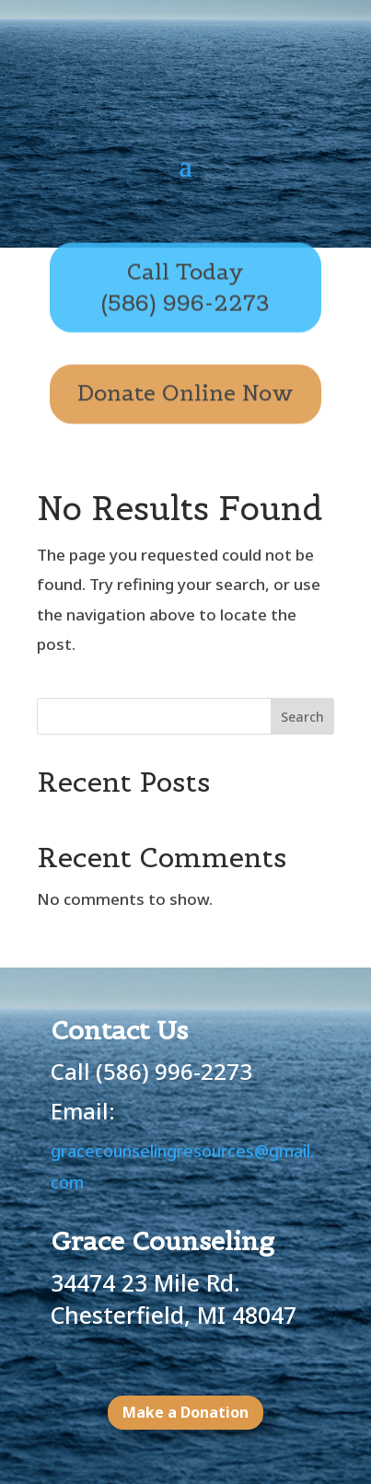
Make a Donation (185, 1412)
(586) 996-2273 (174, 1071)
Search (302, 716)
